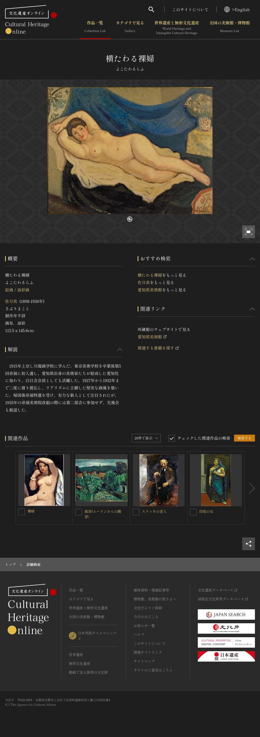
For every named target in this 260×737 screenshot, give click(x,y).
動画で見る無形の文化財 (88, 672)
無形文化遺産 (79, 663)
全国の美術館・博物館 (229, 28)
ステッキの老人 (154, 511)
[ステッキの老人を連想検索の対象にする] (136, 512)
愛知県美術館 (150, 290)
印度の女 (206, 511)
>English (237, 9)
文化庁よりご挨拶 (148, 607)
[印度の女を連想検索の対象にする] (193, 512)
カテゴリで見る (130, 28)
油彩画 (23, 290)
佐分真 (11, 301)
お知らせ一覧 (144, 625)
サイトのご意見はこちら (153, 670)
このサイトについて (190, 9)
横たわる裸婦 (150, 275)
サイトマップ (144, 661)
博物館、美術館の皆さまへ (155, 598)
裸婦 (31, 511)
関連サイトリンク (148, 652)
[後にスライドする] (250, 488)
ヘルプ (139, 634)
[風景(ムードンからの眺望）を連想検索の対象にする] (78, 512)
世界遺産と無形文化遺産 (176, 28)
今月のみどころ (146, 616)
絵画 (9, 290)
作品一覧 (95, 28)
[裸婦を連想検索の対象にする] (21, 512)
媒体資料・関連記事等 (151, 590)
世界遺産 (76, 654)
